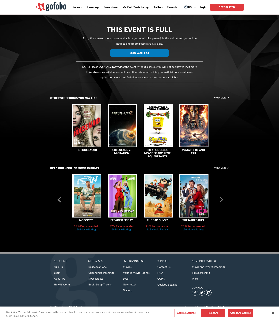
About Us (59, 278)
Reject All (213, 312)
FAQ (160, 272)
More (195, 278)
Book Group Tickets (100, 284)
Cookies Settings (167, 284)
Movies (127, 266)
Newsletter (129, 284)
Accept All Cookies (240, 312)
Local (126, 278)
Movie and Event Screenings (208, 266)
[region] (139, 313)
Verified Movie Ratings (136, 272)
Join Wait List (139, 52)
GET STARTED (227, 7)
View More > (221, 97)
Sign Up (58, 266)
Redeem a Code (97, 266)
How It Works (62, 284)
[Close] (273, 313)
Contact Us (163, 266)
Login (57, 272)
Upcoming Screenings (101, 272)
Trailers (127, 290)
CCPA (161, 278)
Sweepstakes (95, 278)
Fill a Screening (201, 272)
